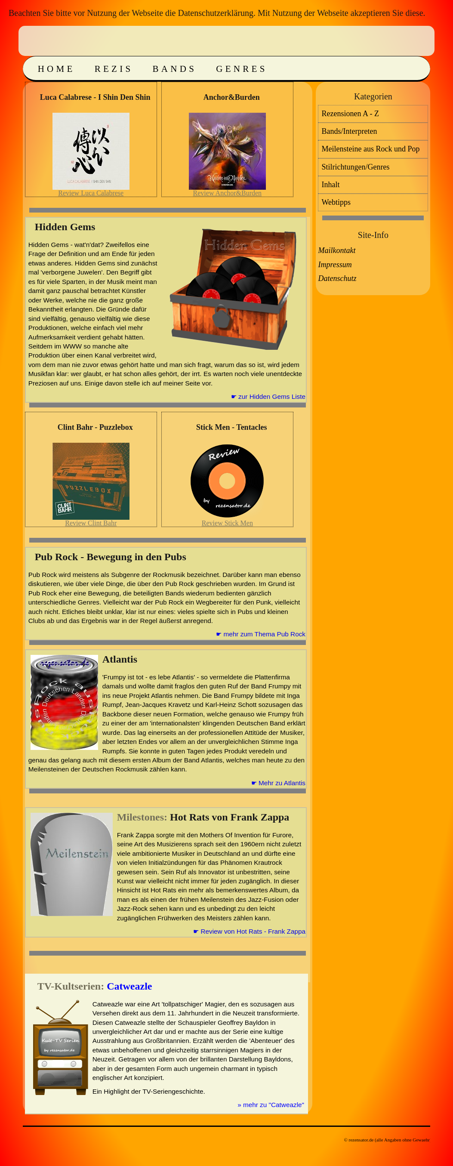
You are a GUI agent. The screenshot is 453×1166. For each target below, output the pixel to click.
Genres (241, 69)
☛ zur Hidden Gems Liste (268, 396)
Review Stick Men (227, 523)
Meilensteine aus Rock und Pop (370, 149)
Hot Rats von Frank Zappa (229, 817)
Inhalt (330, 184)
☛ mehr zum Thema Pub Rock (260, 634)
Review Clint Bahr (91, 523)
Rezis (114, 69)
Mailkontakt (336, 250)
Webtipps (336, 202)
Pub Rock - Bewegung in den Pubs (110, 556)
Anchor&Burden (231, 97)
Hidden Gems (65, 226)
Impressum (334, 264)
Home (56, 69)
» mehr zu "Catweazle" (270, 1104)
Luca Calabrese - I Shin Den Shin (95, 97)
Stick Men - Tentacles (231, 427)
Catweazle (129, 986)
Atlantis (119, 659)
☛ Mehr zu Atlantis (278, 783)
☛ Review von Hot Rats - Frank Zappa (249, 931)
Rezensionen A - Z (350, 113)
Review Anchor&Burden (227, 193)
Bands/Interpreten (349, 131)
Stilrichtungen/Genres (355, 167)
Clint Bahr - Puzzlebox (95, 427)
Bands (175, 69)
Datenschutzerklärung (215, 13)
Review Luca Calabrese (90, 193)
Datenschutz (337, 278)
